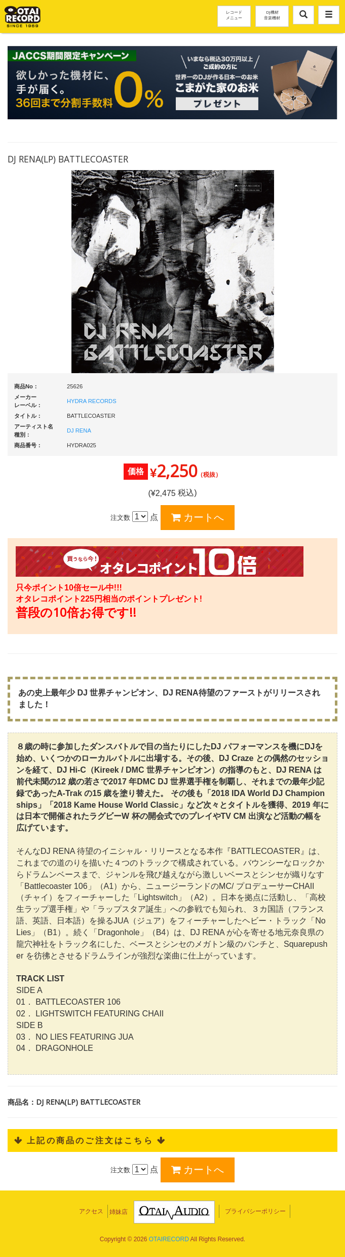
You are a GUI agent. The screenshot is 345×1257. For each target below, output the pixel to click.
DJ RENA (79, 430)
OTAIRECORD (169, 1239)
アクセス (91, 1211)
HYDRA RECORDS (92, 401)
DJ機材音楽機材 (272, 14)
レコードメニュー (234, 14)
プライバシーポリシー (255, 1211)
